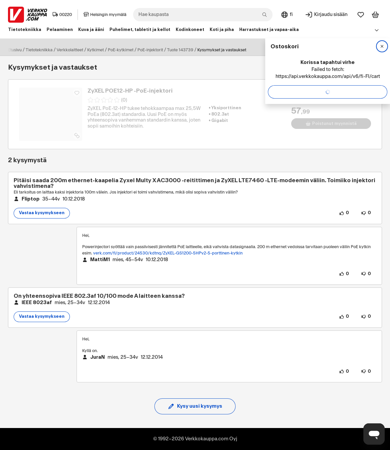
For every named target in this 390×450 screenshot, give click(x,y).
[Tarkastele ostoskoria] (375, 14)
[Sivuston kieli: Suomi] (286, 14)
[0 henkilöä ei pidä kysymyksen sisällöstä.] (366, 213)
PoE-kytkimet (120, 50)
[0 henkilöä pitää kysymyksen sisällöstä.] (344, 213)
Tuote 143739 (180, 50)
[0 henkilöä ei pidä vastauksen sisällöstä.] (366, 273)
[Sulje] (382, 46)
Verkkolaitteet (70, 50)
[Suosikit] (360, 14)
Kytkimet (95, 50)
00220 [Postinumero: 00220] (62, 14)
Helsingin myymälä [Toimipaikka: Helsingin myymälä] (105, 14)
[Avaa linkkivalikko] (376, 30)
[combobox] (203, 14)
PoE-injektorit (150, 50)
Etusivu (15, 50)
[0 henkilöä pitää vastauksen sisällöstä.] (344, 273)
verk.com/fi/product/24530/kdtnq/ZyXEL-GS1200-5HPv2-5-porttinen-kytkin (168, 253)
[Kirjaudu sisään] (326, 14)
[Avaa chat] (374, 434)
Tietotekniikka (39, 50)
